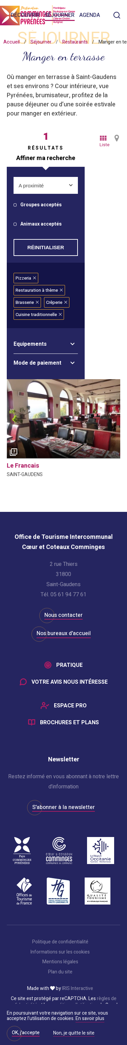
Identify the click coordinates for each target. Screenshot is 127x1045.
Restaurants (75, 42)
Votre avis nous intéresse (69, 682)
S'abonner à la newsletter (63, 807)
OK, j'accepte (26, 1032)
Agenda (89, 15)
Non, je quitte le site (73, 1033)
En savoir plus (90, 1018)
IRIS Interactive (77, 988)
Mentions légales (60, 962)
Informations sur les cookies (60, 952)
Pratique (69, 665)
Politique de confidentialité (60, 942)
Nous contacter (63, 615)
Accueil (11, 42)
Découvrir (25, 15)
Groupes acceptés (41, 205)
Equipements (30, 344)
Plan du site (60, 972)
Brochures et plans (69, 723)
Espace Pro (70, 706)
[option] (63, 419)
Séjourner (59, 15)
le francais (23, 465)
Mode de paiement (37, 363)
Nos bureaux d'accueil (64, 633)
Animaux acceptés (41, 224)
